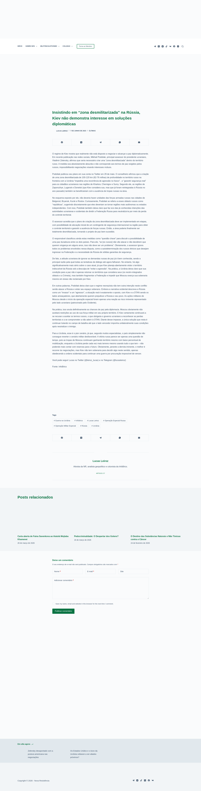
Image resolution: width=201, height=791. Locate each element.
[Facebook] (174, 46)
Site (122, 571)
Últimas (92, 131)
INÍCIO (20, 46)
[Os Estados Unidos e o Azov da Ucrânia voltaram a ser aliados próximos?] (64, 754)
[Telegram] (155, 46)
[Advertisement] (100, 389)
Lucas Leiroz (93, 421)
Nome (57, 571)
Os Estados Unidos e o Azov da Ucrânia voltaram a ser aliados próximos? (83, 754)
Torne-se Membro (85, 46)
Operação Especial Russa (114, 421)
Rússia (83, 426)
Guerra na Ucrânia (62, 421)
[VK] (170, 46)
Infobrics (78, 421)
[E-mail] (139, 142)
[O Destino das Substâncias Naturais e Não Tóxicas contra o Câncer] (157, 517)
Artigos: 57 (100, 473)
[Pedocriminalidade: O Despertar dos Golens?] (100, 517)
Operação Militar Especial (65, 426)
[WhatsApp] (119, 142)
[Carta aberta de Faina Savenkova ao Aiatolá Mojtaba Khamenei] (44, 517)
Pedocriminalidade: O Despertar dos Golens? (96, 536)
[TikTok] (166, 46)
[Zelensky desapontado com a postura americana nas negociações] (21, 754)
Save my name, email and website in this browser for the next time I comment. (84, 604)
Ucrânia (95, 426)
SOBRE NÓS (31, 46)
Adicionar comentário (64, 580)
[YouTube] (163, 46)
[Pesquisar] (183, 46)
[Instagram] (178, 46)
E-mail (90, 571)
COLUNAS (68, 46)
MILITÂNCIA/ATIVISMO (50, 46)
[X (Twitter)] (159, 46)
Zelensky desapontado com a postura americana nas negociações (40, 754)
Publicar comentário (63, 611)
